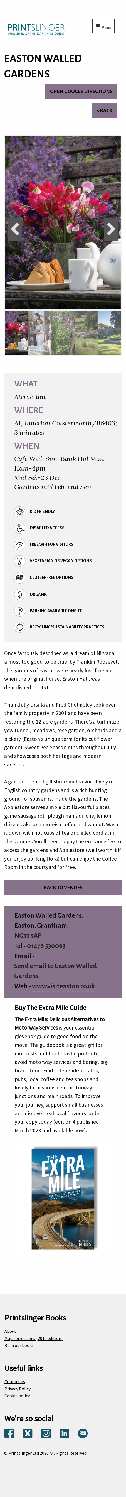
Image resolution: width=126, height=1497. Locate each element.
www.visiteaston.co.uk (63, 986)
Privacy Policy (17, 1388)
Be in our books (19, 1345)
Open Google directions (81, 91)
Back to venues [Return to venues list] (63, 887)
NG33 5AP (28, 935)
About (10, 1331)
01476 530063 (46, 945)
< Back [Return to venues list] (105, 110)
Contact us (14, 1381)
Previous (15, 229)
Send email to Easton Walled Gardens (55, 970)
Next (111, 229)
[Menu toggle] (103, 26)
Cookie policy (17, 1395)
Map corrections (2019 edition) (33, 1338)
